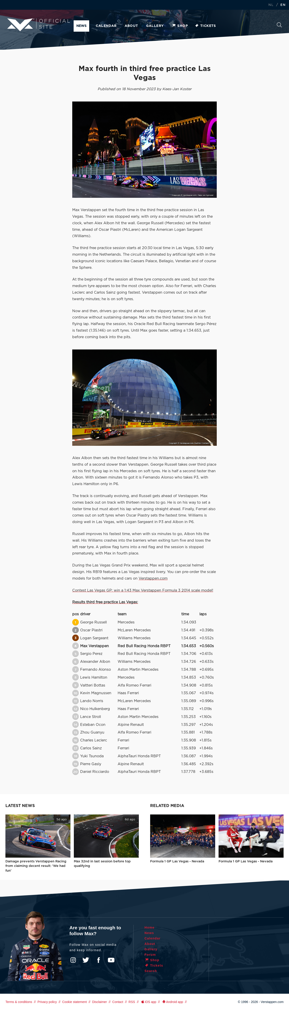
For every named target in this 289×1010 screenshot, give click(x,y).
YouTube (111, 960)
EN (283, 5)
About (131, 26)
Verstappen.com (153, 578)
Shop (180, 26)
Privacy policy (47, 1002)
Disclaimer (99, 1002)
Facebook (98, 960)
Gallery (155, 26)
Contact (117, 1002)
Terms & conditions (18, 1002)
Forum (150, 954)
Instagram (73, 960)
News (81, 26)
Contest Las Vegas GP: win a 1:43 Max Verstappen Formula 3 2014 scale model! (142, 590)
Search (279, 24)
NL (270, 5)
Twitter (85, 960)
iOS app (148, 1002)
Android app (172, 1002)
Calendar (106, 26)
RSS (131, 1002)
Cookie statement (74, 1002)
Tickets (205, 26)
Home (149, 927)
